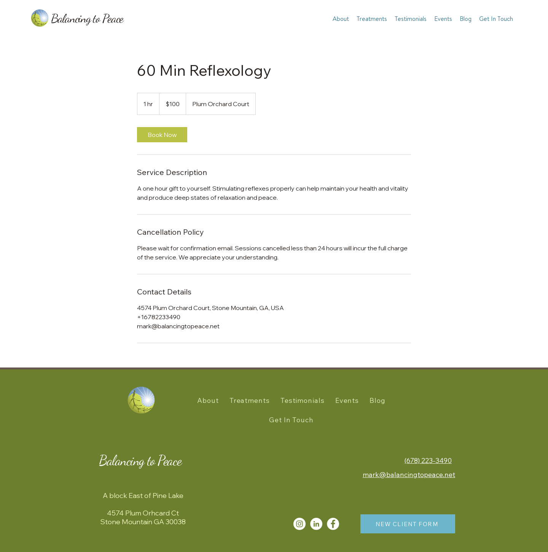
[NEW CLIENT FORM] (407, 523)
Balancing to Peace (87, 18)
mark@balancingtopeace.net (409, 474)
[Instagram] (299, 524)
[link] (162, 134)
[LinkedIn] (316, 524)
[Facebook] (333, 524)
